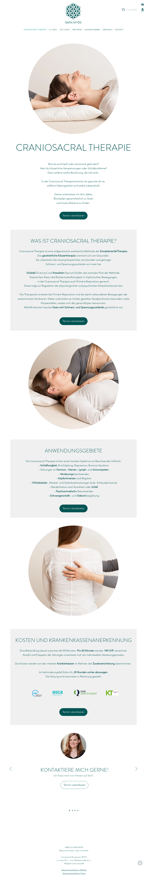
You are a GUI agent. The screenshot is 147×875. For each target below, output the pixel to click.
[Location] (142, 9)
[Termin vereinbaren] (73, 215)
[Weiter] (136, 769)
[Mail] (142, 4)
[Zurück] (11, 769)
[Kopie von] (77, 810)
